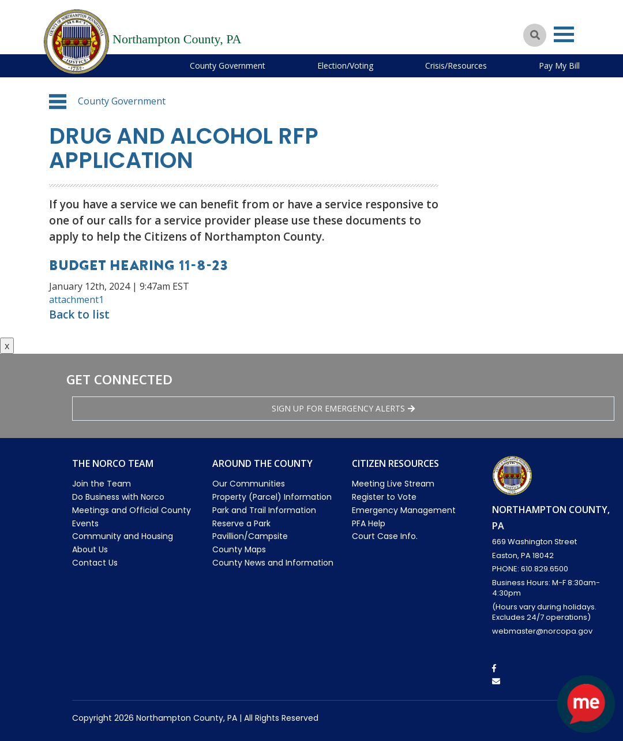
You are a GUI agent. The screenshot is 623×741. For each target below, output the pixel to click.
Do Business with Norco (118, 497)
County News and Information (272, 562)
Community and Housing (122, 536)
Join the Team (101, 483)
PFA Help (368, 523)
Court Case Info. (385, 536)
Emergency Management (404, 510)
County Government (227, 65)
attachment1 (76, 299)
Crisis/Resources (456, 65)
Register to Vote (384, 497)
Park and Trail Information (264, 510)
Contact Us (95, 562)
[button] (57, 101)
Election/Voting (345, 65)
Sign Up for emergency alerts (343, 408)
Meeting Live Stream (393, 483)
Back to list (79, 314)
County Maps (239, 549)
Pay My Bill (559, 65)
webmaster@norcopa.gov (542, 631)
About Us (90, 549)
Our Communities (248, 483)
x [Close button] (7, 345)
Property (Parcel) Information (272, 497)
